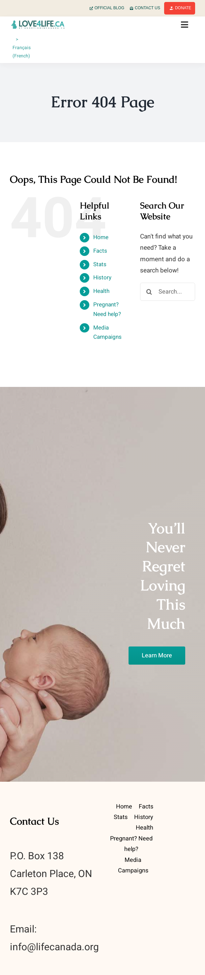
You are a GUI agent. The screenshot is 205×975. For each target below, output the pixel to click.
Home (100, 237)
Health (101, 291)
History (102, 277)
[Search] (149, 292)
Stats (99, 264)
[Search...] (167, 292)
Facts (100, 251)
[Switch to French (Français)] (23, 47)
